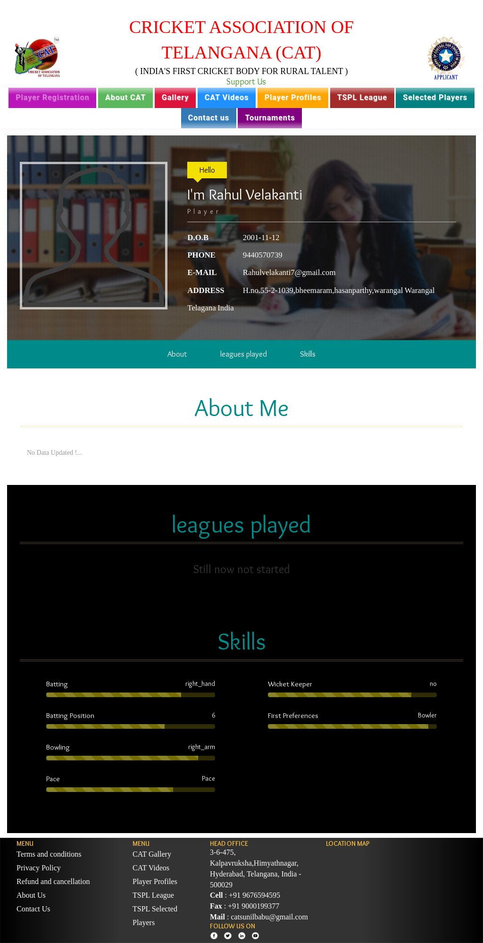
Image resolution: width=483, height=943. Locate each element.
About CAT (125, 97)
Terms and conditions (49, 854)
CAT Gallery (152, 854)
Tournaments (270, 117)
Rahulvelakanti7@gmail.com (289, 272)
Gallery (175, 97)
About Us (31, 895)
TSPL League (362, 97)
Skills (308, 354)
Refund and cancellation (53, 881)
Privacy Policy (39, 868)
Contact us (208, 117)
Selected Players (435, 97)
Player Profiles (293, 97)
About (177, 354)
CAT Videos (227, 97)
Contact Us (33, 909)
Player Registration (52, 97)
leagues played (243, 354)
